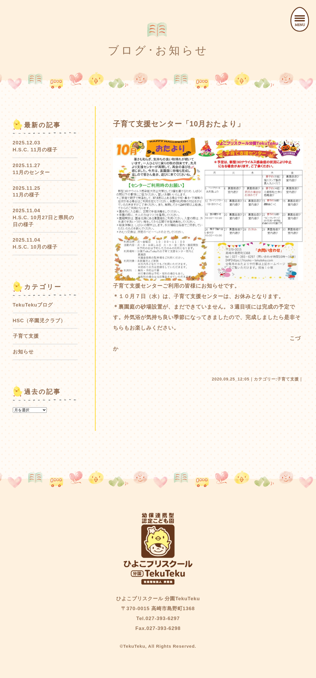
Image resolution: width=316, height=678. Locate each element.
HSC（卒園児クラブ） (39, 320)
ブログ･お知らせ (158, 50)
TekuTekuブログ (33, 305)
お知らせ (23, 352)
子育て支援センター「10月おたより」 (179, 124)
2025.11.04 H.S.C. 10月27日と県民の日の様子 (43, 217)
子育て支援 (288, 379)
